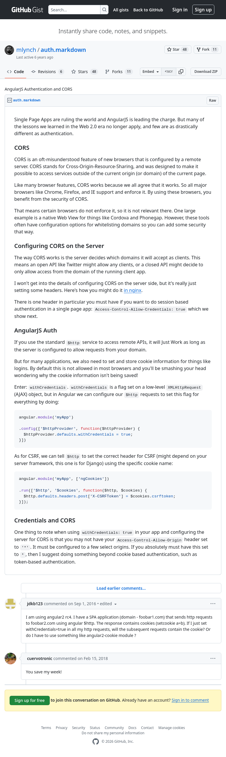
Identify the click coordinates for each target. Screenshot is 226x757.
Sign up (203, 9)
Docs (133, 727)
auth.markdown (63, 50)
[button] (181, 72)
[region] (113, 341)
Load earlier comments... (121, 588)
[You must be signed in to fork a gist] (207, 49)
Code (15, 71)
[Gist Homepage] (28, 9)
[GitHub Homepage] (95, 741)
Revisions (47, 72)
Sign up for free (30, 700)
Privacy (61, 727)
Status (95, 727)
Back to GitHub (148, 10)
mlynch (26, 50)
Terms (46, 727)
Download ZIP (206, 71)
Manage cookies (172, 727)
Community (114, 727)
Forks (119, 72)
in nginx (132, 290)
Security (78, 727)
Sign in (180, 9)
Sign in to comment (190, 700)
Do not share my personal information (113, 732)
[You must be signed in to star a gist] (177, 49)
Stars (84, 72)
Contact (147, 727)
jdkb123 (35, 603)
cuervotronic (39, 658)
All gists (121, 10)
